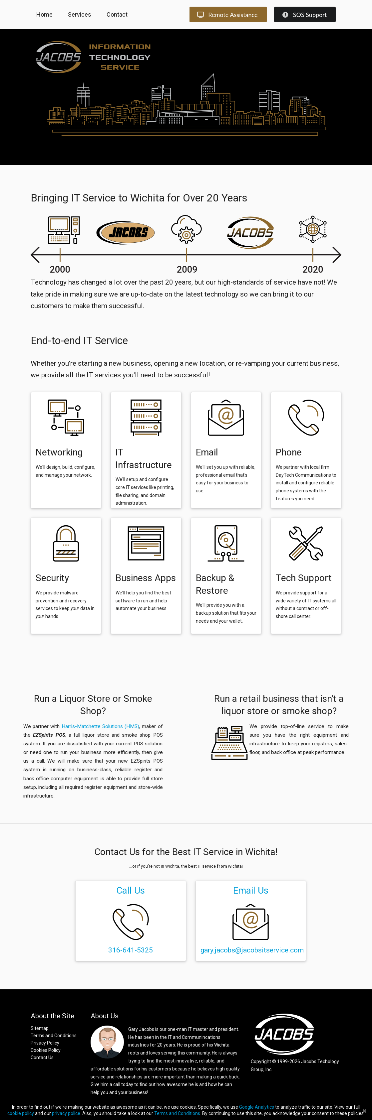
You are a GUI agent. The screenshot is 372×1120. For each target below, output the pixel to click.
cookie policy (20, 1113)
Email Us (250, 890)
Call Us (130, 890)
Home (44, 14)
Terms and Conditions (54, 1035)
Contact (117, 14)
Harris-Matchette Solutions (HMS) (100, 726)
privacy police (66, 1113)
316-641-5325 (130, 950)
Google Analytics (256, 1107)
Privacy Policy (45, 1043)
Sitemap (40, 1028)
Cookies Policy (46, 1050)
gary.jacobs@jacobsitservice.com (252, 950)
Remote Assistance (227, 14)
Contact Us (42, 1057)
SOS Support (304, 14)
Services (79, 14)
